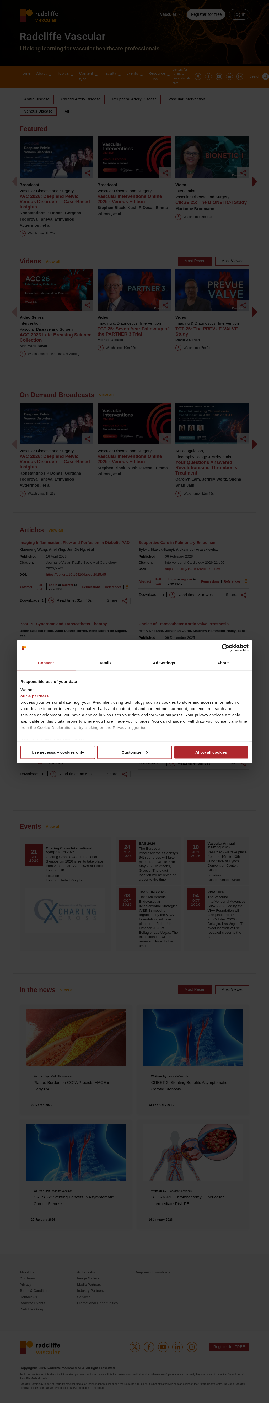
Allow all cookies (211, 752)
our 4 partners (34, 696)
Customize (135, 752)
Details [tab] (105, 663)
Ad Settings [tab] (164, 663)
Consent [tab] (46, 663)
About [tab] (223, 663)
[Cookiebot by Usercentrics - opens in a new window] (226, 648)
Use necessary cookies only (57, 752)
